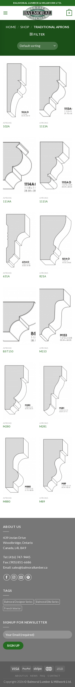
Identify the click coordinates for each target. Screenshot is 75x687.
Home (11, 27)
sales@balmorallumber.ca (29, 567)
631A (6, 276)
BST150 (8, 351)
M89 (42, 501)
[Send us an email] (21, 577)
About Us (21, 675)
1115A (43, 201)
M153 (43, 351)
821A (42, 276)
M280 (6, 426)
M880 (6, 501)
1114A (7, 201)
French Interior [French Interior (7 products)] (12, 608)
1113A (43, 126)
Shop (24, 27)
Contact (54, 675)
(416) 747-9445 (20, 557)
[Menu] (5, 13)
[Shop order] (37, 46)
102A (6, 126)
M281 (43, 426)
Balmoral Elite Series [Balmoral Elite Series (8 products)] (47, 601)
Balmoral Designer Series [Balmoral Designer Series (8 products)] (18, 601)
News (33, 675)
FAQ (42, 675)
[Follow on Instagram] (14, 577)
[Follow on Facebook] (6, 577)
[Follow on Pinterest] (28, 577)
